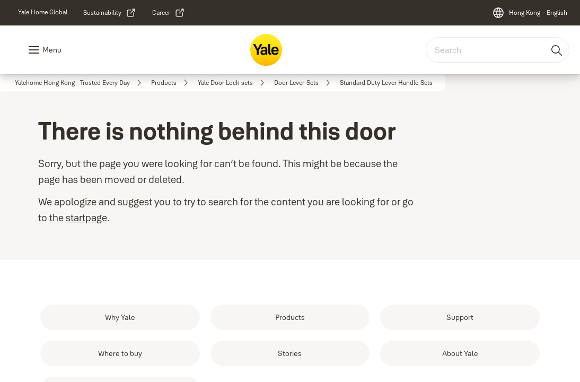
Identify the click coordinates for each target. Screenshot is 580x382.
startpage (86, 218)
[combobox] (497, 50)
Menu (51, 50)
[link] (42, 12)
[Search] (557, 50)
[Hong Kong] (529, 12)
